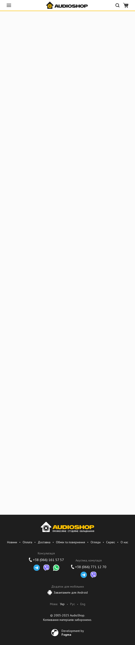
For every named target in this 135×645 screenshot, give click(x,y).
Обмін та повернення (70, 542)
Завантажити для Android (68, 592)
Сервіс (110, 542)
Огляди (96, 542)
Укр (62, 604)
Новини (12, 542)
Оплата (27, 542)
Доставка (44, 542)
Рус (72, 604)
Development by (73, 632)
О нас (124, 542)
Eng (82, 604)
